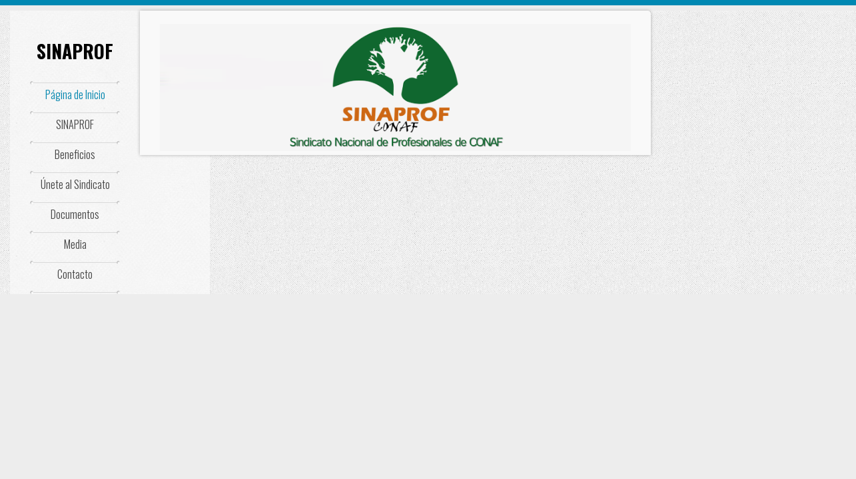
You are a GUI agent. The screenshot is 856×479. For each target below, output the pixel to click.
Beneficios (75, 154)
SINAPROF (75, 51)
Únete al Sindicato (75, 184)
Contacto (75, 274)
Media (75, 244)
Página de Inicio (75, 94)
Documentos (75, 214)
